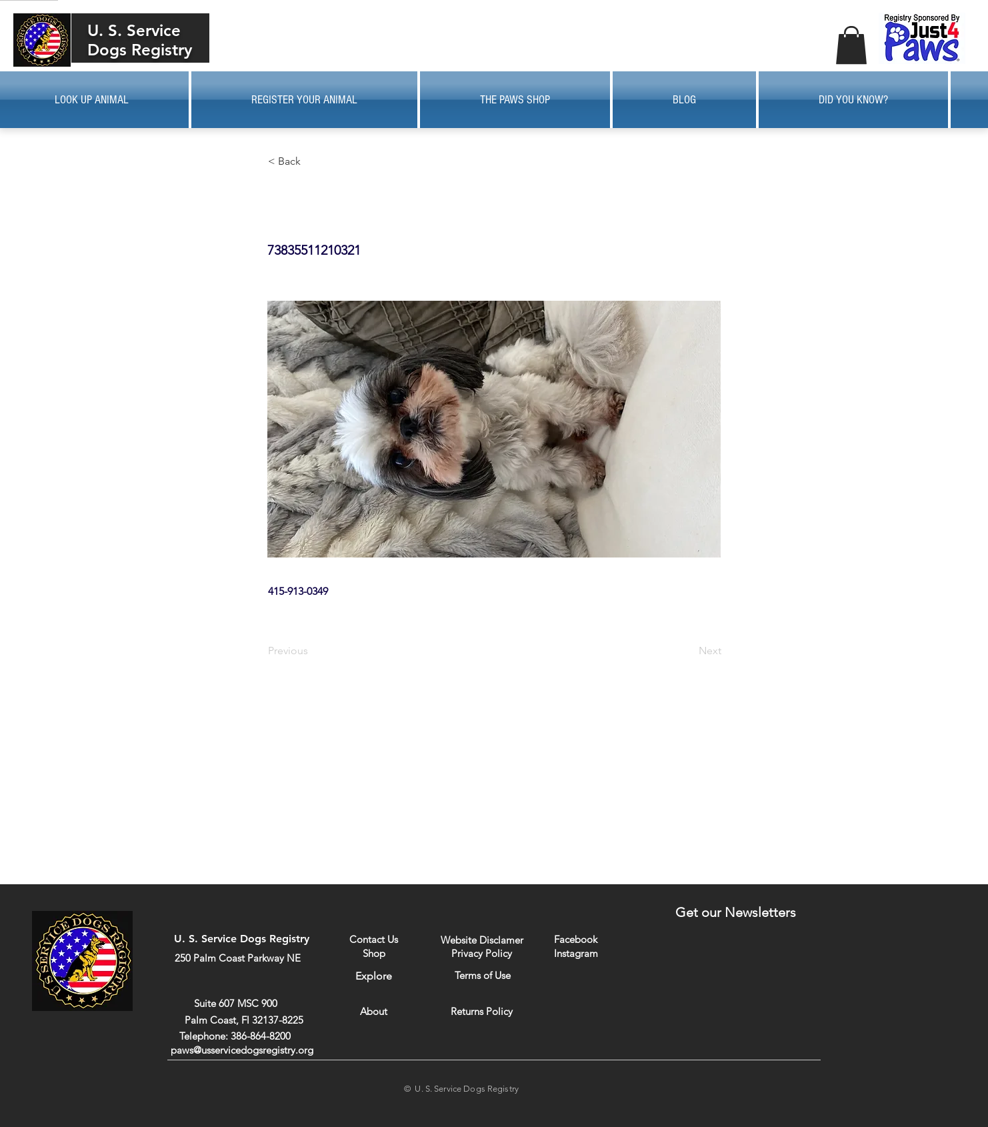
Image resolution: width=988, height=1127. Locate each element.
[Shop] (374, 953)
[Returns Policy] (482, 1011)
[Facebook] (576, 939)
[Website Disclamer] (482, 940)
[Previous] (312, 651)
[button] (851, 45)
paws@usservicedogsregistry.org (242, 1050)
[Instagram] (576, 953)
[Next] (688, 651)
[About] (374, 1011)
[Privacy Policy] (482, 953)
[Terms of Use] (482, 975)
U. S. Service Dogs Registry (139, 40)
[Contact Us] (374, 939)
